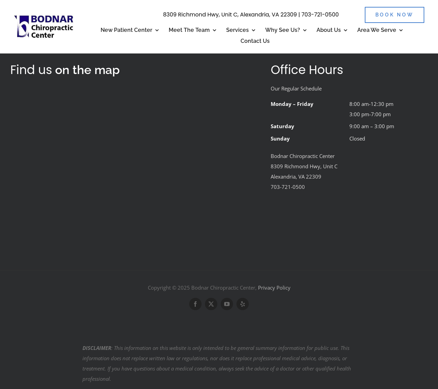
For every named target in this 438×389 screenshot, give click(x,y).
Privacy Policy (274, 287)
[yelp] (242, 304)
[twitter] (211, 304)
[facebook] (195, 304)
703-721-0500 (320, 15)
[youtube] (227, 304)
